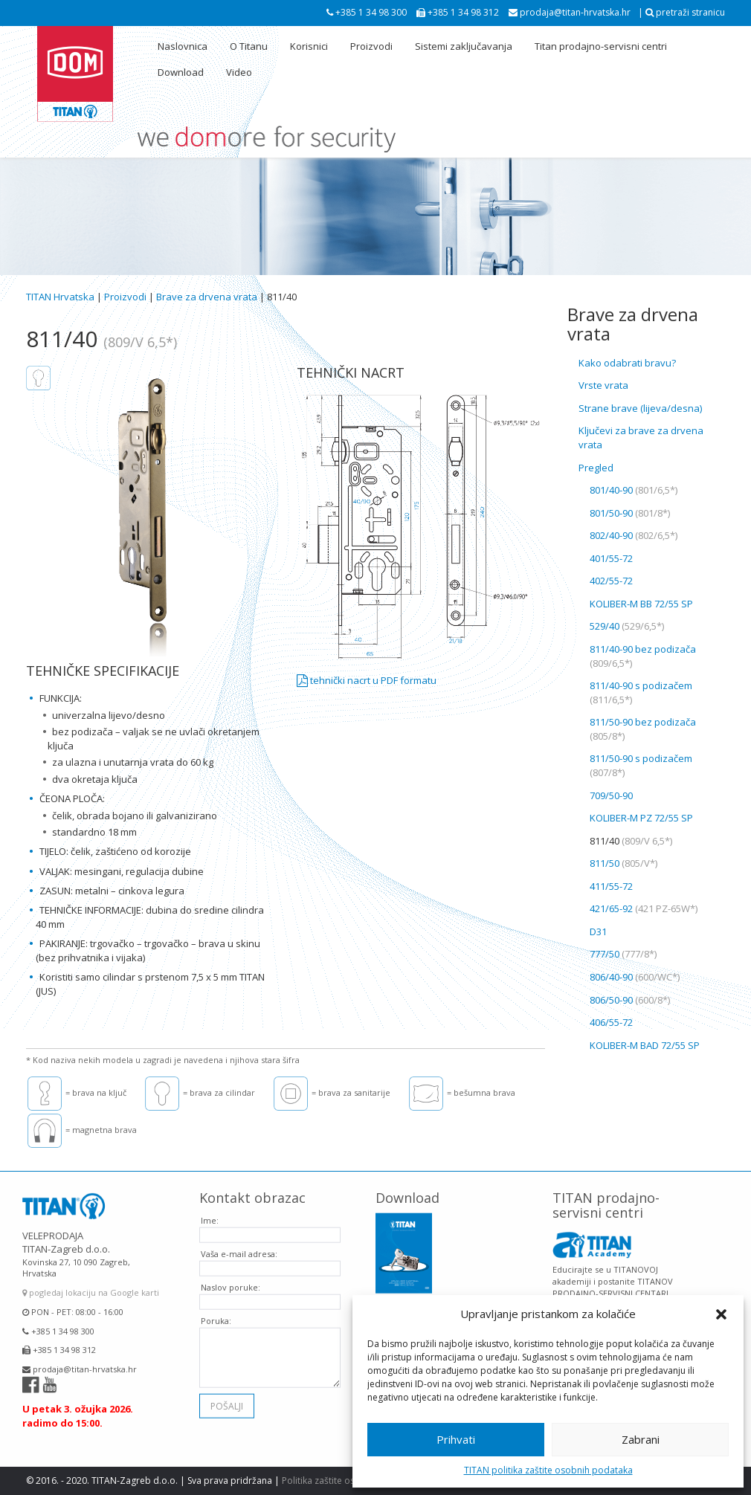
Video (239, 72)
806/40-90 (635, 977)
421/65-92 (643, 908)
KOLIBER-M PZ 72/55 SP (641, 817)
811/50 (623, 863)
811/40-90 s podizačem (641, 692)
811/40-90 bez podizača (643, 656)
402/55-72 (611, 580)
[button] (721, 1314)
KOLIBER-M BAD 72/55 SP (645, 1045)
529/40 (627, 626)
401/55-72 (611, 558)
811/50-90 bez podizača (643, 729)
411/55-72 (611, 886)
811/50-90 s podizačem (641, 765)
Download (181, 72)
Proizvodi (371, 46)
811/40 (631, 840)
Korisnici (309, 46)
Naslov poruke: (230, 1276)
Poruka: (216, 1309)
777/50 (623, 953)
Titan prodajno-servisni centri (601, 46)
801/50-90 (630, 513)
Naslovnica (182, 46)
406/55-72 (611, 1022)
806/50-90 (630, 1000)
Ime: (210, 1209)
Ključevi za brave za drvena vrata (640, 437)
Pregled (595, 467)
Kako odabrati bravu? (627, 362)
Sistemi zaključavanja (463, 46)
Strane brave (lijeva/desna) (640, 408)
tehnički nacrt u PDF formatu (366, 680)
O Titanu (249, 46)
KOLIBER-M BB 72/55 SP (641, 603)
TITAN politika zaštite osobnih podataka (548, 1470)
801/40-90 (633, 490)
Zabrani (641, 1439)
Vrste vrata (603, 385)
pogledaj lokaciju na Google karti (90, 1282)
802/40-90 (633, 535)
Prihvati (455, 1439)
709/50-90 (611, 795)
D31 (598, 931)
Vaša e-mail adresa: (239, 1242)
